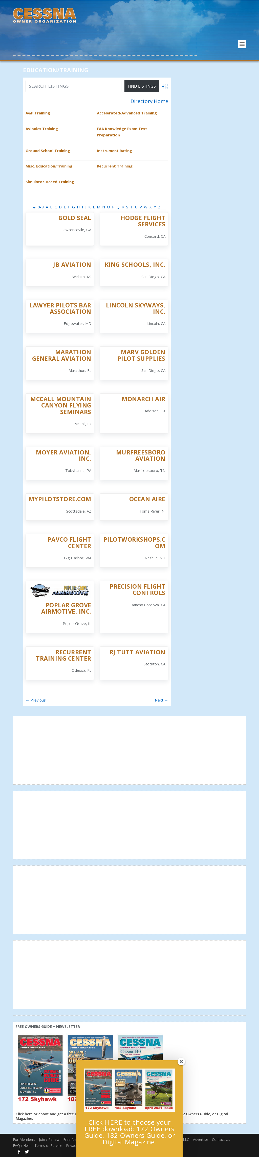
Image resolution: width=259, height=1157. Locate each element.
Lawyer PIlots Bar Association (60, 308)
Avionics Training (42, 128)
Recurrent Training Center (63, 655)
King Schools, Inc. (135, 264)
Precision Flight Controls (137, 589)
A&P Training (38, 112)
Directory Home (149, 101)
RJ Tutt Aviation (137, 652)
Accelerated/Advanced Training (127, 112)
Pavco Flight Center (69, 542)
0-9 (41, 206)
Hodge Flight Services (143, 221)
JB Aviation (72, 264)
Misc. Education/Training (49, 165)
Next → (161, 700)
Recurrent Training (115, 165)
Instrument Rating (114, 150)
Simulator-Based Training (50, 181)
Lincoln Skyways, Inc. (135, 308)
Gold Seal (74, 218)
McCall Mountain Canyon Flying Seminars (60, 405)
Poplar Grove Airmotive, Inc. (66, 608)
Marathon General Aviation (61, 355)
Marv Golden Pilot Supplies (141, 355)
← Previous (36, 700)
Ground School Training (48, 150)
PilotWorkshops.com (134, 542)
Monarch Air (143, 399)
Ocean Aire (147, 499)
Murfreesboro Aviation (140, 455)
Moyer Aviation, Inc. (63, 455)
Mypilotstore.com (60, 499)
